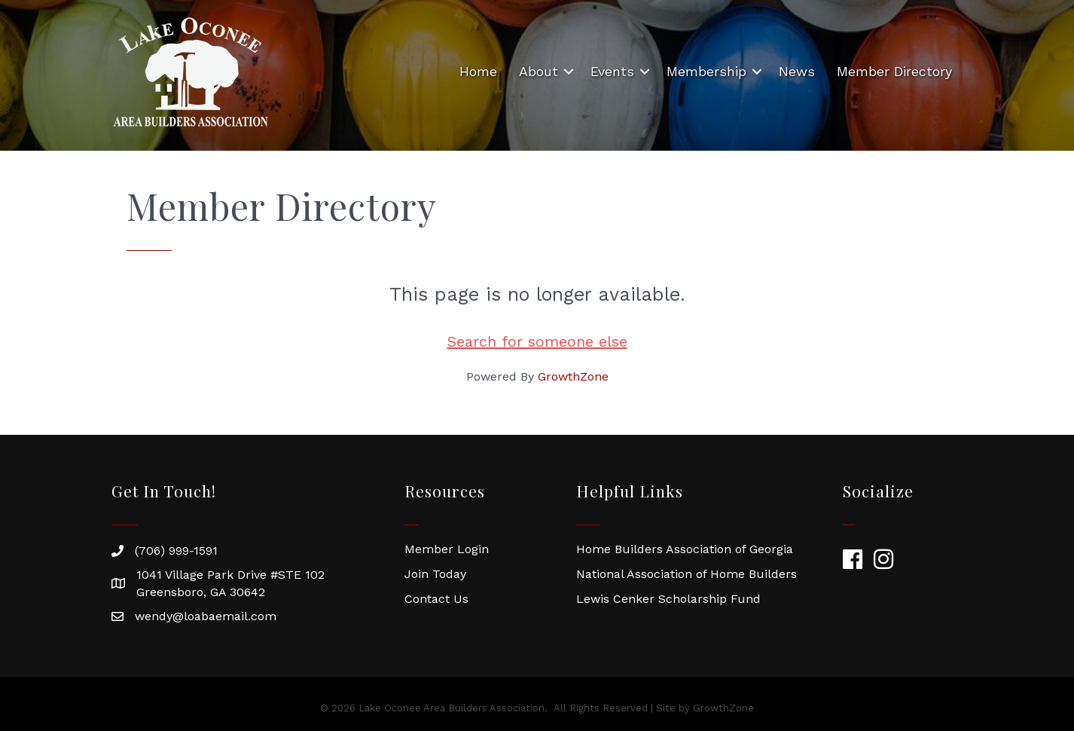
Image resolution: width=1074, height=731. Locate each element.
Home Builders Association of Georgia (684, 549)
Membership (706, 71)
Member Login (446, 549)
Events (612, 71)
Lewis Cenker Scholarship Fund (668, 599)
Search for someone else (537, 341)
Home (478, 71)
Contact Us (436, 599)
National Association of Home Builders (686, 574)
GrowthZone (573, 376)
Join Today (435, 574)
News (797, 71)
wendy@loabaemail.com (205, 616)
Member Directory (894, 71)
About (538, 71)
